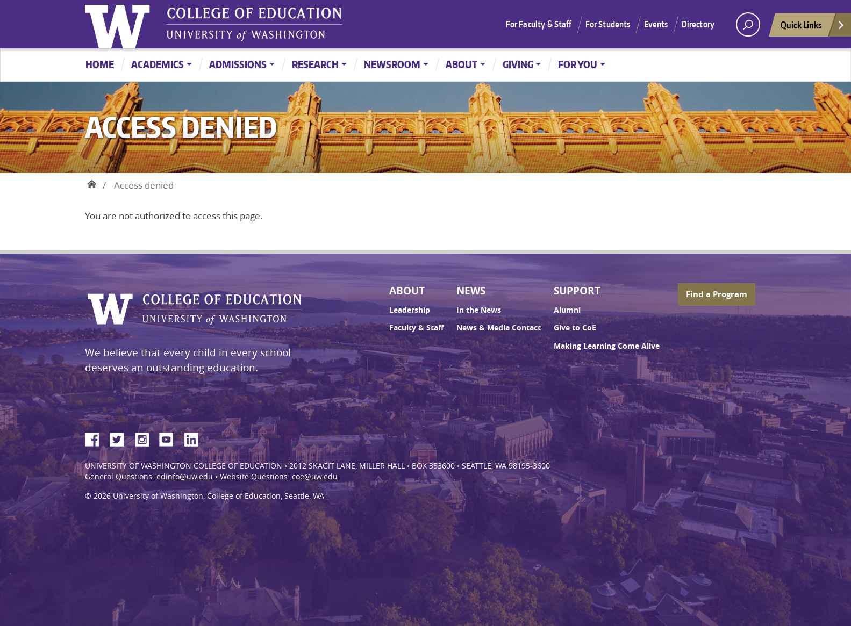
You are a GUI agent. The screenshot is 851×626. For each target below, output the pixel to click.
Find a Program (716, 294)
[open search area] (748, 24)
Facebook (96, 438)
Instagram (145, 438)
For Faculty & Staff (539, 24)
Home (99, 64)
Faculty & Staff (416, 327)
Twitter (121, 438)
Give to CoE (575, 327)
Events (656, 24)
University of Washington (120, 24)
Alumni (567, 310)
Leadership (409, 310)
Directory (698, 24)
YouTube (170, 438)
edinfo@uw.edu (184, 476)
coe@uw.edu (315, 476)
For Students (608, 24)
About (461, 64)
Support (577, 291)
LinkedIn (195, 438)
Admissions (238, 64)
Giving (518, 64)
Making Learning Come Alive (607, 346)
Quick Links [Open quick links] (813, 28)
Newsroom (392, 64)
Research (315, 64)
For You (577, 64)
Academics (157, 64)
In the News (478, 310)
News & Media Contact (498, 327)
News (470, 291)
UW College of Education (254, 24)
